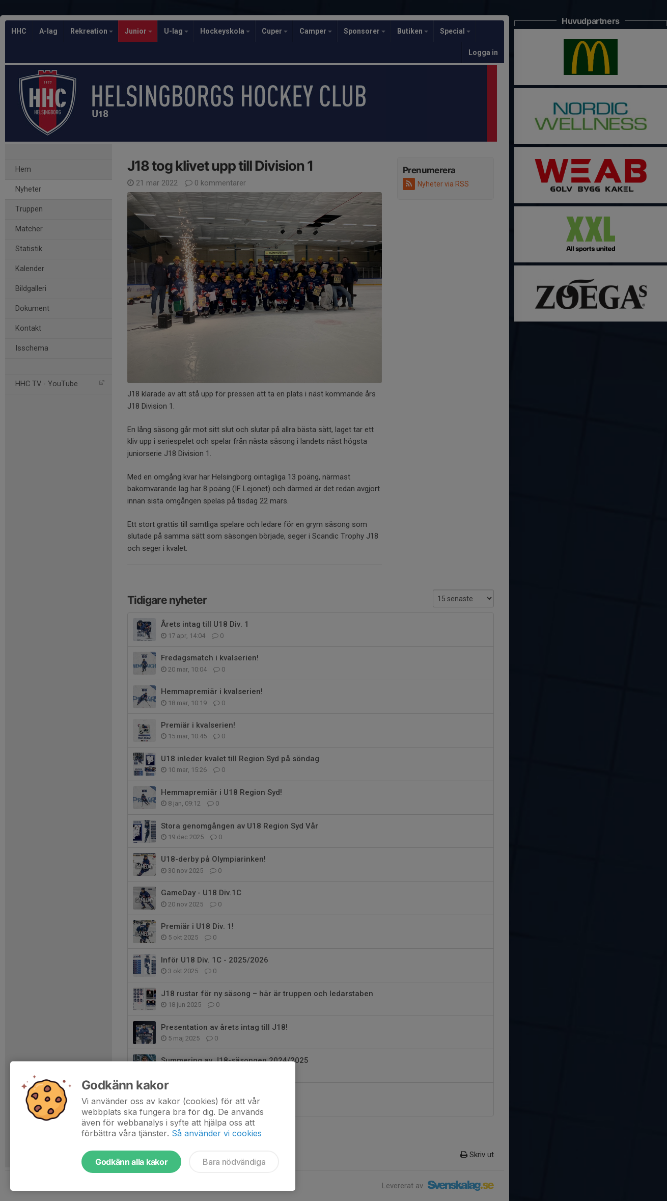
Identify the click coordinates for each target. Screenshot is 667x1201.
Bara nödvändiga (234, 1162)
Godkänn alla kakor (131, 1162)
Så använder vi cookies (217, 1133)
